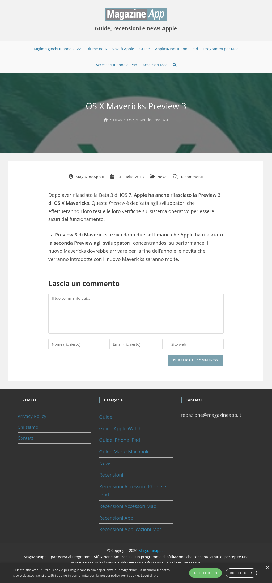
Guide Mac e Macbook (123, 451)
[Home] (106, 119)
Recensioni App (116, 518)
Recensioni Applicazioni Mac (130, 529)
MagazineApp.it (90, 176)
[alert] (136, 573)
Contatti (26, 438)
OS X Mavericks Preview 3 (147, 119)
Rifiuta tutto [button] (241, 573)
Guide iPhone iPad (119, 440)
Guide (105, 417)
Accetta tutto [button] (205, 573)
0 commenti (192, 176)
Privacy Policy (32, 416)
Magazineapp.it (151, 550)
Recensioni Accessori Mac (127, 506)
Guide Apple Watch (120, 428)
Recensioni (111, 475)
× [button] (267, 568)
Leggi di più (150, 575)
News (162, 176)
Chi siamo (28, 427)
